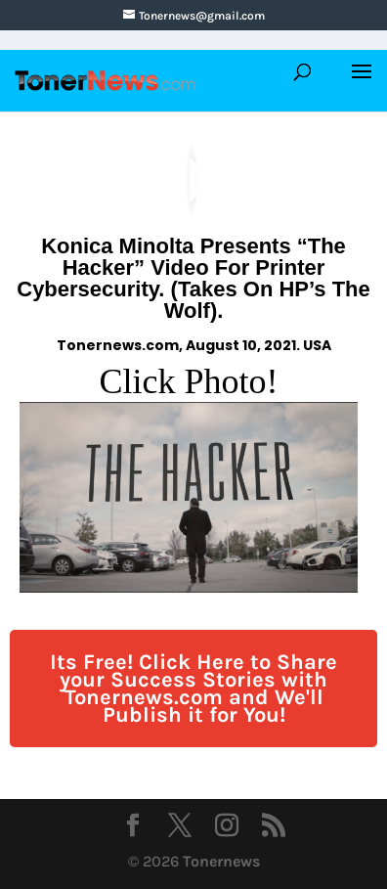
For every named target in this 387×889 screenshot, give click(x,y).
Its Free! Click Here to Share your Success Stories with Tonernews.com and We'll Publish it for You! (193, 688)
